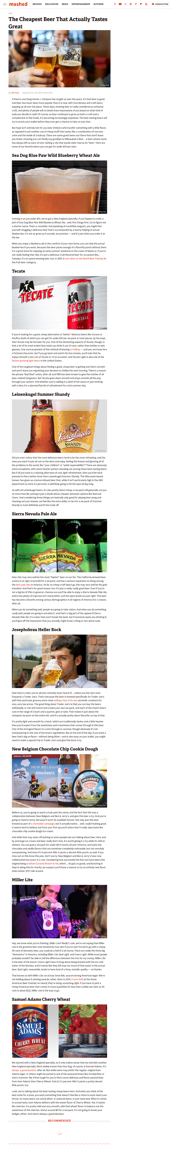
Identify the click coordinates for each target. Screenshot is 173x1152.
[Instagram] (130, 4)
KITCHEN (99, 4)
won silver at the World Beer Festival (84, 258)
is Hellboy (75, 349)
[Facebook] (115, 4)
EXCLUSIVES (51, 4)
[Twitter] (125, 4)
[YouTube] (120, 4)
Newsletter (159, 4)
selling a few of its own (66, 700)
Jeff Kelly (15, 93)
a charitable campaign (43, 823)
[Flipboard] (141, 4)
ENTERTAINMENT (81, 4)
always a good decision (24, 1070)
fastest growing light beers (26, 360)
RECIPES (37, 4)
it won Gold (77, 979)
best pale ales (23, 584)
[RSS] (146, 4)
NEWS (65, 4)
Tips (10, 13)
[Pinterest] (135, 4)
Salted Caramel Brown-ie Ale (43, 863)
